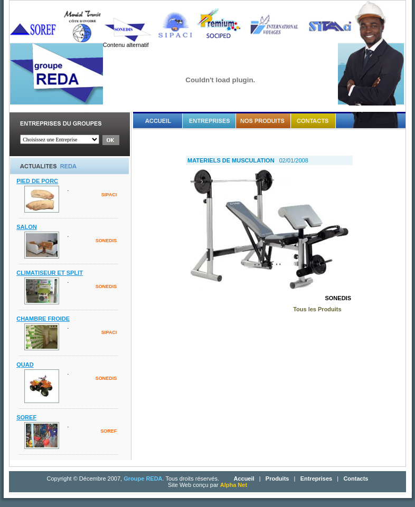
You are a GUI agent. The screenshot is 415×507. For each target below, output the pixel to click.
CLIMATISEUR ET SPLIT (49, 273)
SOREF (26, 417)
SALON (26, 227)
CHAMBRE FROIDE (43, 318)
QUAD (24, 364)
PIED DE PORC (37, 181)
